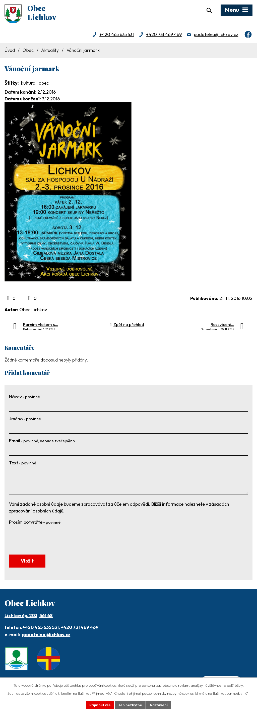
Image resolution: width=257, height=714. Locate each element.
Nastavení (159, 705)
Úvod (10, 50)
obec (44, 83)
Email (42, 441)
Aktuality (50, 50)
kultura (28, 83)
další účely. (235, 685)
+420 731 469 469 (164, 34)
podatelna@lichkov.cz (216, 34)
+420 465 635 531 (116, 34)
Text (22, 463)
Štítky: (12, 83)
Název (24, 397)
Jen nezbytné (130, 705)
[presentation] (47, 537)
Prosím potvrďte (34, 522)
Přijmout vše (100, 705)
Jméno (25, 419)
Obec (28, 50)
